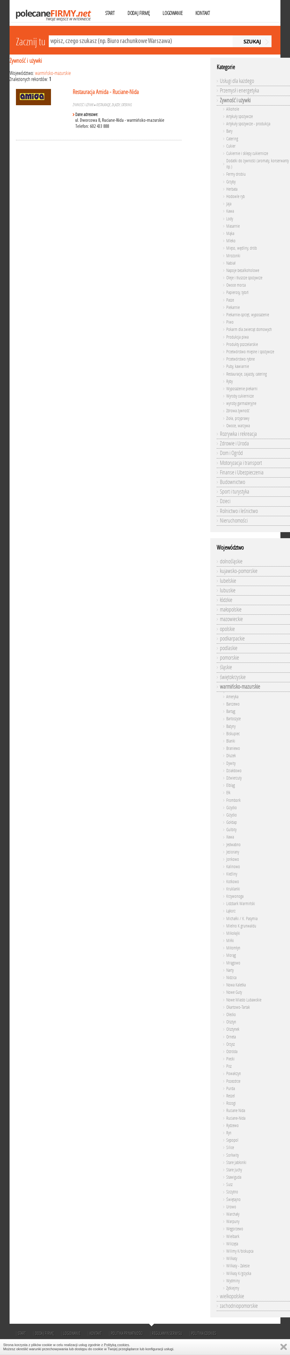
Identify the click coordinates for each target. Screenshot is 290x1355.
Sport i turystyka (234, 491)
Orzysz (230, 1044)
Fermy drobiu (236, 174)
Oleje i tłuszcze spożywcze (244, 278)
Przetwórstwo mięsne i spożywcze (250, 352)
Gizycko (231, 807)
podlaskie (228, 648)
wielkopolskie (232, 1296)
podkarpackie (232, 638)
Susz (229, 1184)
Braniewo (233, 748)
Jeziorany (232, 852)
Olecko (231, 1014)
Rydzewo (232, 1125)
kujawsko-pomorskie (238, 571)
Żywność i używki (26, 60)
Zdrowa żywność (237, 411)
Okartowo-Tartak (238, 1007)
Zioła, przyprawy (237, 418)
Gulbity (231, 829)
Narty (230, 970)
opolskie (227, 629)
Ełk (228, 792)
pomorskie (229, 657)
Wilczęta (232, 1244)
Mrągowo (233, 963)
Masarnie (233, 226)
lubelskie (228, 580)
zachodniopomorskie (239, 1305)
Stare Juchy (234, 1170)
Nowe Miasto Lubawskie (243, 1000)
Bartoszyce (233, 718)
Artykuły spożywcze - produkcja (248, 124)
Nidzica (231, 977)
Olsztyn (231, 1022)
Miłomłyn (233, 948)
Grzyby (231, 182)
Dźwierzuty (234, 778)
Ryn (228, 1133)
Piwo (230, 322)
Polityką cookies (116, 1345)
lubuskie (228, 590)
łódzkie (226, 600)
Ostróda (231, 1051)
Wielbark (232, 1236)
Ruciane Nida (235, 1110)
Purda (230, 1088)
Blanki (230, 741)
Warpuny (232, 1221)
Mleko (231, 241)
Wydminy (233, 1281)
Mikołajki (233, 933)
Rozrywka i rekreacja (238, 433)
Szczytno (232, 1192)
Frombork (233, 800)
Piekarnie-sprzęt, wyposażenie (247, 315)
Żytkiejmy (232, 1288)
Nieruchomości (234, 520)
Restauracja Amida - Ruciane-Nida (106, 92)
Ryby (229, 381)
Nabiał (231, 263)
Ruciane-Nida (235, 1118)
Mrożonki (233, 256)
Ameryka (232, 696)
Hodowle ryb (235, 196)
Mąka (230, 233)
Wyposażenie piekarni (241, 389)
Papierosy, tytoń (237, 292)
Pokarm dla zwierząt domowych (249, 329)
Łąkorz (231, 911)
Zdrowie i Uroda (234, 443)
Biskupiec (233, 733)
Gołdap (231, 822)
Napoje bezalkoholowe (242, 270)
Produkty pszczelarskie (242, 344)
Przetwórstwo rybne (240, 359)
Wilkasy (231, 1258)
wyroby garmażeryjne (241, 403)
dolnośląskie (231, 561)
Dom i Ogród (231, 453)
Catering (232, 139)
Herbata (231, 189)
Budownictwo (232, 482)
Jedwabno (233, 844)
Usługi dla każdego (237, 80)
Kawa (230, 211)
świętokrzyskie (233, 677)
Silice (230, 1147)
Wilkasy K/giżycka (238, 1273)
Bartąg (230, 711)
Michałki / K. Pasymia (241, 918)
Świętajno (233, 1199)
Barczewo (233, 704)
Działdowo (234, 770)
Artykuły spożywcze (239, 116)
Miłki (230, 940)
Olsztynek (232, 1029)
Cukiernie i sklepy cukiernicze (247, 153)
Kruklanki (233, 889)
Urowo (231, 1207)
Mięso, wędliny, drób (241, 248)
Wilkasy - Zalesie (238, 1266)
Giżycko (231, 815)
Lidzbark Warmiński (240, 903)
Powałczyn (233, 1073)
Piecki (230, 1059)
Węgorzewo (234, 1229)
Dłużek (231, 755)
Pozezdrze (233, 1081)
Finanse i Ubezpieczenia (242, 472)
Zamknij (283, 1347)
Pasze (230, 300)
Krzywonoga (234, 896)
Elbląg (230, 785)
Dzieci (225, 501)
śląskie (226, 667)
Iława (230, 837)
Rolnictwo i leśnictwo (239, 511)
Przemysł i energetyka (239, 90)
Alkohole (232, 109)
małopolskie (231, 609)
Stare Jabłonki (236, 1162)
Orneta (231, 1037)
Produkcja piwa (237, 337)
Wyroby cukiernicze (240, 396)
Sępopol (232, 1140)
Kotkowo (232, 881)
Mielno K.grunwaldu (241, 926)
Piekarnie (233, 307)
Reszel (230, 1096)
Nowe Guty (234, 992)
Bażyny (231, 726)
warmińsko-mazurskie (53, 73)
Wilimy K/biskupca (239, 1251)
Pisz (229, 1066)
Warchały (232, 1214)
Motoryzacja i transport (241, 462)
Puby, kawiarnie (237, 366)
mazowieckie (231, 619)
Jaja (228, 204)
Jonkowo (232, 859)
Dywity (231, 763)
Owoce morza (236, 285)
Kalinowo (233, 866)
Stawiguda (233, 1177)
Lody (229, 219)
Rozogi (231, 1103)
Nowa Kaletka (236, 985)
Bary (229, 131)
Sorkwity (232, 1155)
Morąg (231, 955)
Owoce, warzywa (238, 425)
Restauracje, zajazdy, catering (114, 105)
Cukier (231, 146)
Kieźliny (231, 874)
